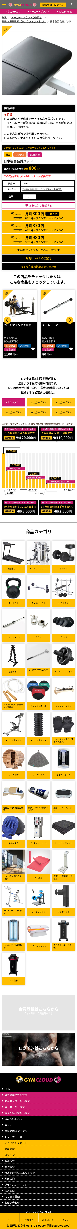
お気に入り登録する (40, 205)
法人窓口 (10, 1190)
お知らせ (10, 1160)
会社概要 (10, 1166)
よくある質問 (12, 1196)
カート (10, 1217)
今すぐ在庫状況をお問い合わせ (38, 266)
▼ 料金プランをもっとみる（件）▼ (38, 250)
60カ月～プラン (63, 412)
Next (69, 320)
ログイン (10, 1154)
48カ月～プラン (38, 412)
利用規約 (10, 1178)
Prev (7, 320)
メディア (9, 1125)
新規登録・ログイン (53, 4)
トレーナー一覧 (13, 1137)
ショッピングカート (16, 1143)
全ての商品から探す (16, 1095)
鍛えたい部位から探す (17, 1113)
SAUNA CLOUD (13, 1119)
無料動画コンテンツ (16, 1131)
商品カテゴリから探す (17, 1101)
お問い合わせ (12, 1202)
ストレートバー (51, 325)
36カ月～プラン (13, 412)
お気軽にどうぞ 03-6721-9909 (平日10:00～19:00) (38, 1225)
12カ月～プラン (38, 402)
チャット (66, 1217)
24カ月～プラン (63, 402)
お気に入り (29, 1217)
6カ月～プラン (13, 402)
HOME (8, 1089)
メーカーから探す (15, 1107)
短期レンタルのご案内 (38, 258)
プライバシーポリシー (17, 1184)
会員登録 (10, 1148)
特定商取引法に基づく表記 (20, 1172)
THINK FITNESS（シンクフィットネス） (42, 189)
